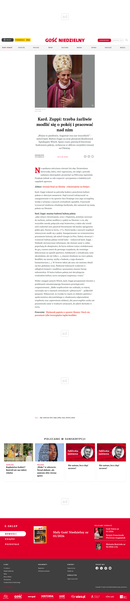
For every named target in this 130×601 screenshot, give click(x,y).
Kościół (21, 47)
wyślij (93, 156)
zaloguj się (117, 40)
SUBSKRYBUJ (104, 40)
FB (85, 156)
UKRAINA (68, 418)
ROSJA (63, 418)
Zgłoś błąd (8, 587)
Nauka (79, 47)
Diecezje (108, 47)
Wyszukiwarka (126, 40)
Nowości (9, 534)
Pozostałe (9, 544)
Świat (50, 47)
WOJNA (73, 418)
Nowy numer (7, 47)
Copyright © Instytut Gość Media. (104, 587)
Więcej (122, 47)
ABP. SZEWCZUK (44, 418)
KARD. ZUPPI (53, 418)
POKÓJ (59, 418)
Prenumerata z (23, 40)
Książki (9, 539)
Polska (36, 47)
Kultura (65, 47)
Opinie (93, 47)
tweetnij (89, 156)
